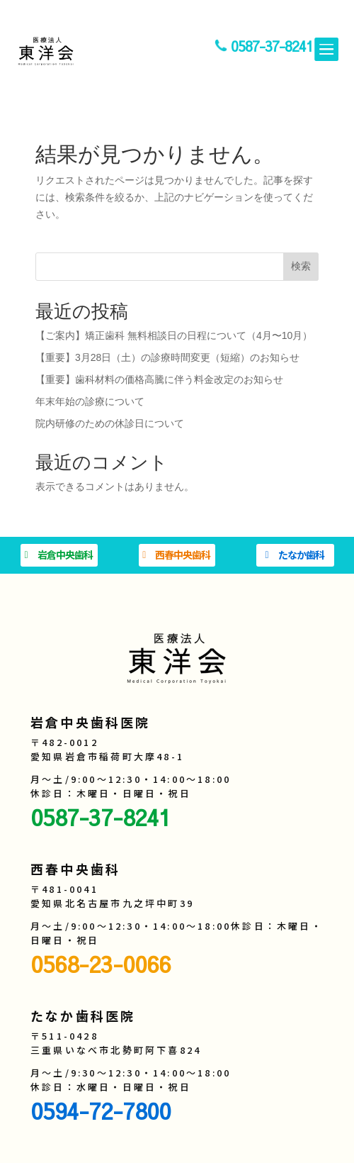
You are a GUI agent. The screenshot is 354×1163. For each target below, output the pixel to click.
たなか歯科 (301, 554)
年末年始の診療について (89, 401)
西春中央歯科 (182, 554)
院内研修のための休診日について (109, 423)
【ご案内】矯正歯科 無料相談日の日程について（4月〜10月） (173, 335)
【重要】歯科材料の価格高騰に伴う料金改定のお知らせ (159, 379)
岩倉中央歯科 (65, 554)
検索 (301, 266)
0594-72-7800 (100, 1110)
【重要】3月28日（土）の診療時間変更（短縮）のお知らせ (167, 357)
